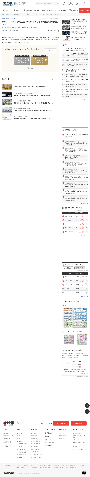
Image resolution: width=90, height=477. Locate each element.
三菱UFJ (69, 280)
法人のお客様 (79, 423)
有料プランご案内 (84, 10)
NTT (68, 288)
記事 (16, 10)
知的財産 (64, 465)
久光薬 (69, 220)
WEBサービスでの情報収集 (37, 465)
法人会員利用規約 (71, 467)
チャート (71, 3)
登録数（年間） (79, 268)
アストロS (70, 216)
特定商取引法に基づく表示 (77, 465)
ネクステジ (70, 231)
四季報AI (73, 10)
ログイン (84, 3)
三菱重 (69, 292)
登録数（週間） (68, 268)
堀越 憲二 (4, 31)
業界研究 (51, 10)
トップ (5, 10)
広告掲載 (25, 465)
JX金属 (69, 227)
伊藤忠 (69, 276)
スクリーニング (39, 10)
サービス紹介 (16, 465)
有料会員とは (30, 68)
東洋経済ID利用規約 (45, 467)
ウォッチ (78, 3)
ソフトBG (69, 284)
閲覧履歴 (65, 3)
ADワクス (70, 224)
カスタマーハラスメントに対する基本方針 (26, 467)
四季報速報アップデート (19, 14)
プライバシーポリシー (54, 465)
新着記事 (8, 14)
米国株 (62, 10)
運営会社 (7, 465)
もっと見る (55, 79)
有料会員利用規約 (58, 467)
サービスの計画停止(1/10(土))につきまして (22, 3)
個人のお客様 (61, 423)
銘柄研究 (28, 10)
